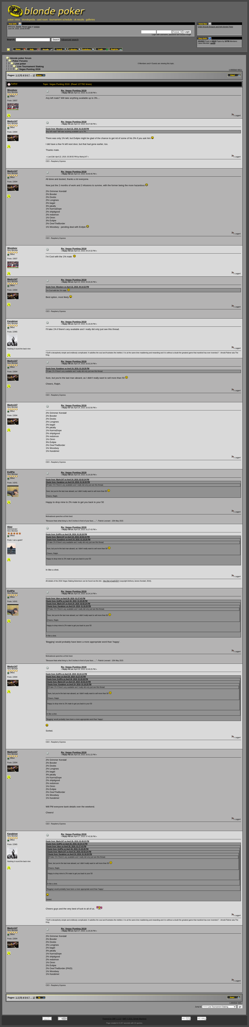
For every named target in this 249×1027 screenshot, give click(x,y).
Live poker (20, 63)
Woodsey (12, 90)
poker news (14, 19)
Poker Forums (19, 61)
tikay (9, 526)
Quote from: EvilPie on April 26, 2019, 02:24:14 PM (66, 674)
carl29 (212, 43)
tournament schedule (60, 19)
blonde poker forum (20, 58)
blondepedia (28, 19)
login (29, 27)
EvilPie (11, 472)
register (37, 27)
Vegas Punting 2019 (29, 69)
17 (34, 75)
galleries (90, 19)
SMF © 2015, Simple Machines (134, 1019)
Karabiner (12, 321)
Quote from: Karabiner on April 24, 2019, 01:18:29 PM (67, 368)
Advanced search (70, 39)
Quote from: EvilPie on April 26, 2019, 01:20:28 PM (66, 534)
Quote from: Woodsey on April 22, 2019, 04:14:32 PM (67, 287)
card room (42, 19)
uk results (79, 19)
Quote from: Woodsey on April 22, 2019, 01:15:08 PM (67, 129)
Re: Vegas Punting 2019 (73, 90)
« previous (233, 70)
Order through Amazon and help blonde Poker (215, 27)
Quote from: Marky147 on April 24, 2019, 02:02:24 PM (67, 480)
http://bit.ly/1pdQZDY (111, 581)
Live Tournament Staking (30, 66)
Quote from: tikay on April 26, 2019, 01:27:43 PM (65, 598)
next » (239, 70)
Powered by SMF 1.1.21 (112, 1019)
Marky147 (12, 121)
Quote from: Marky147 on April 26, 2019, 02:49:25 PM (67, 841)
